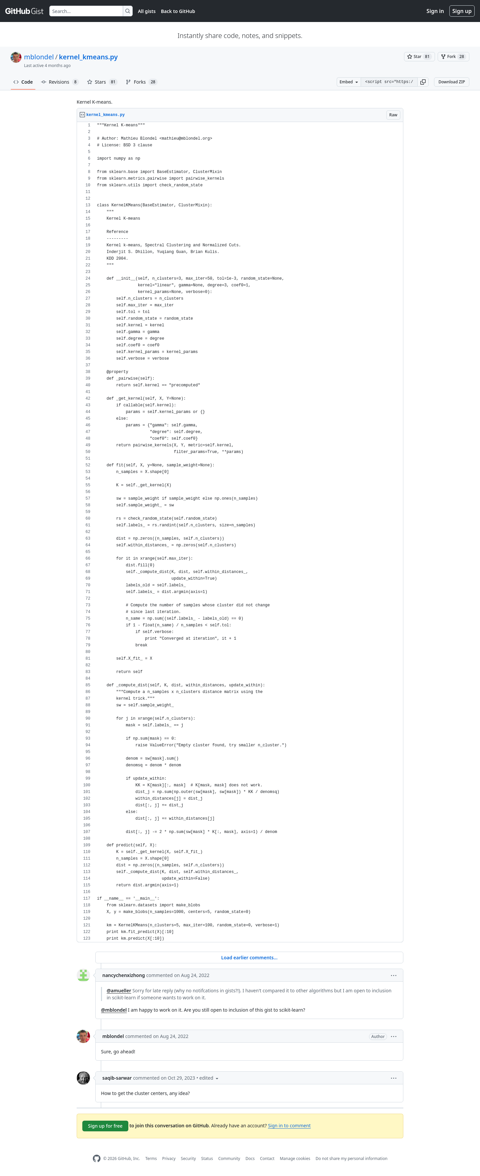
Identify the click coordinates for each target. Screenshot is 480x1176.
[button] (423, 82)
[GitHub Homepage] (97, 1158)
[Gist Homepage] (24, 11)
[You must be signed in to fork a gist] (453, 56)
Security (188, 1158)
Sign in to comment (289, 1125)
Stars (102, 82)
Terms (151, 1158)
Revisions (60, 82)
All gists (147, 11)
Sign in (435, 11)
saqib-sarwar (117, 1078)
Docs (250, 1158)
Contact (267, 1158)
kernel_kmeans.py (88, 56)
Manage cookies (295, 1158)
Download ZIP (451, 82)
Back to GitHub (178, 11)
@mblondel (114, 1010)
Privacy (169, 1158)
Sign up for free (105, 1126)
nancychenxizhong (123, 975)
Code (23, 82)
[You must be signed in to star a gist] (419, 56)
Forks (141, 82)
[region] (240, 532)
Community (229, 1158)
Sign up (462, 11)
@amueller (119, 990)
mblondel (39, 56)
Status (207, 1158)
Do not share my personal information (352, 1158)
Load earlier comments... (249, 957)
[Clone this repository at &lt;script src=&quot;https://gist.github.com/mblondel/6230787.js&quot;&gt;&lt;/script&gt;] (389, 82)
